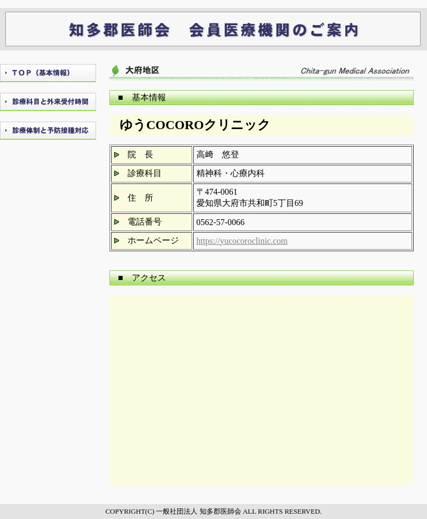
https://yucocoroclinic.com (242, 240)
